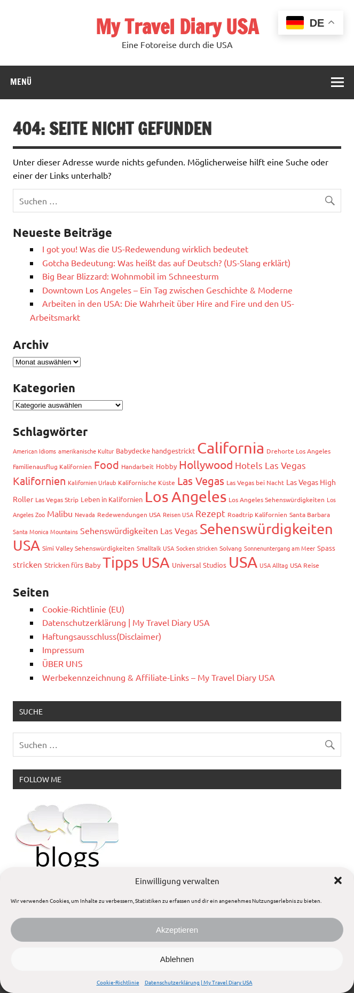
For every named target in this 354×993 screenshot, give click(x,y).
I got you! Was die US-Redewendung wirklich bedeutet (145, 248)
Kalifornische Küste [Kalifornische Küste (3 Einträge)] (146, 482)
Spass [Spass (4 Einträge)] (326, 547)
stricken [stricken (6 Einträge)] (27, 564)
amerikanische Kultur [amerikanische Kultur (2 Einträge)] (86, 451)
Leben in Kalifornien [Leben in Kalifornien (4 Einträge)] (112, 499)
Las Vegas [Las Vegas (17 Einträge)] (200, 480)
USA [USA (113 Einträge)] (243, 562)
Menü (21, 82)
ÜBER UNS (62, 663)
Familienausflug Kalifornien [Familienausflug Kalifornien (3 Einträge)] (52, 466)
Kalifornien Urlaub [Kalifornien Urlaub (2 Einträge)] (92, 482)
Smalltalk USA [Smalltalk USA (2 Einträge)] (155, 548)
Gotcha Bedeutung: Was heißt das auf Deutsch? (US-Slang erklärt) (166, 262)
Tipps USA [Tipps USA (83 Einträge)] (136, 562)
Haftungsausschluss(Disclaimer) (101, 636)
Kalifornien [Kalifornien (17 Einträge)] (39, 480)
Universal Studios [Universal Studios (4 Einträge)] (199, 564)
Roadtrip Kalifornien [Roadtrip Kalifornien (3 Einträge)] (257, 514)
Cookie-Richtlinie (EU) (83, 608)
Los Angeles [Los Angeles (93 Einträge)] (185, 496)
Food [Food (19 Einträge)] (106, 464)
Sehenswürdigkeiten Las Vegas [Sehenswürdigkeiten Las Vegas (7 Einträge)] (139, 530)
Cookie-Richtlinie (118, 982)
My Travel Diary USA (177, 27)
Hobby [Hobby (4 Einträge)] (166, 466)
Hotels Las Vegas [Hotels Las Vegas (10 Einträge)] (270, 465)
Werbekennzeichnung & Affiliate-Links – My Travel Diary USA (158, 677)
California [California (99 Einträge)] (230, 448)
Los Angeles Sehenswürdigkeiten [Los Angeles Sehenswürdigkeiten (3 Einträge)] (277, 499)
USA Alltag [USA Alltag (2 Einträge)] (273, 565)
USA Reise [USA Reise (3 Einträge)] (304, 565)
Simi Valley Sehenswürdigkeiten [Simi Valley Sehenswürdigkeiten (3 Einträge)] (88, 548)
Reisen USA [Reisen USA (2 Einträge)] (178, 514)
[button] (338, 880)
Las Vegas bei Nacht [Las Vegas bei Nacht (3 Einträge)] (255, 482)
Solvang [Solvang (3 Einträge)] (230, 548)
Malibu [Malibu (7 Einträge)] (60, 513)
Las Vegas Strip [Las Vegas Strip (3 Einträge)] (56, 499)
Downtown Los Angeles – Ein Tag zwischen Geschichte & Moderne (167, 289)
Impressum (63, 649)
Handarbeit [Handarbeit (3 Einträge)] (137, 466)
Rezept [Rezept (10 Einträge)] (210, 513)
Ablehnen (177, 959)
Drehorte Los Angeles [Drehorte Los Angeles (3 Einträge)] (298, 451)
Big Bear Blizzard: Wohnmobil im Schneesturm (130, 276)
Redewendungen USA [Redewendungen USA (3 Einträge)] (129, 514)
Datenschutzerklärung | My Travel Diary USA (199, 982)
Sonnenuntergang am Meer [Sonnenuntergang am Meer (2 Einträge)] (279, 548)
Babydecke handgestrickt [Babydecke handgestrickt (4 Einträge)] (155, 450)
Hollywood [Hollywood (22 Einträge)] (206, 464)
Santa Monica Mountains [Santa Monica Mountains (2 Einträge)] (45, 531)
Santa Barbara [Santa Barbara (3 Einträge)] (309, 514)
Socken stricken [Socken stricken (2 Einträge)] (196, 548)
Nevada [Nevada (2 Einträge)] (85, 514)
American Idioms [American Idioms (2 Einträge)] (34, 451)
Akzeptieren (177, 929)
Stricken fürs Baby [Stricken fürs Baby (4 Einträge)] (72, 564)
